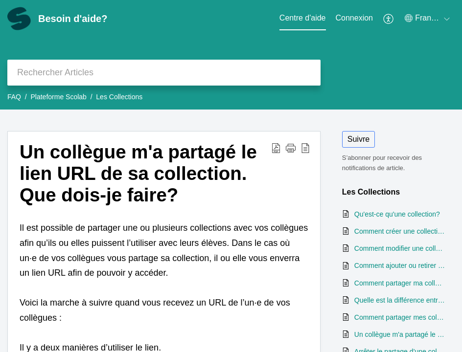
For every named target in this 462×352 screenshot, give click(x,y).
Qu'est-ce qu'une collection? (397, 214)
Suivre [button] (358, 139)
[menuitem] (354, 18)
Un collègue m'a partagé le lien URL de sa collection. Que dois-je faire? (138, 173)
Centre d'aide (302, 18)
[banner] (231, 55)
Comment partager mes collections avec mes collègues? (399, 317)
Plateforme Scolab (58, 97)
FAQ (14, 97)
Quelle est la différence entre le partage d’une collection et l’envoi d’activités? (399, 300)
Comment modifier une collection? (399, 248)
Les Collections (119, 97)
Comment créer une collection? (399, 231)
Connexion (354, 18)
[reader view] (305, 147)
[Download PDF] (276, 147)
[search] (164, 73)
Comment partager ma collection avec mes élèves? (399, 283)
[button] (291, 147)
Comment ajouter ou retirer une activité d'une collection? (399, 265)
